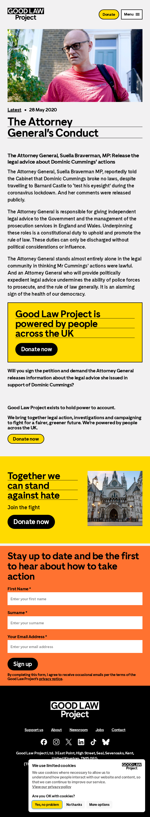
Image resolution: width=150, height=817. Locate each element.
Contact (118, 729)
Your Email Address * (27, 636)
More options (99, 805)
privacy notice (50, 679)
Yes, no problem (47, 805)
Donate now (26, 439)
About (56, 729)
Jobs (100, 729)
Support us (34, 729)
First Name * (19, 588)
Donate (109, 14)
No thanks (74, 805)
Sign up (22, 664)
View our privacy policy (51, 786)
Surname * (17, 612)
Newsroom (79, 729)
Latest (14, 110)
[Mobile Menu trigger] (131, 14)
